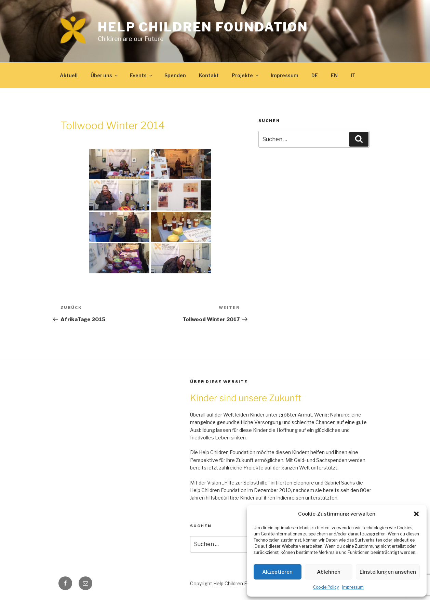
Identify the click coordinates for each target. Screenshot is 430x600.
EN (334, 75)
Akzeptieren (277, 572)
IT (353, 75)
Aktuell (69, 75)
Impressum (353, 587)
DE (314, 75)
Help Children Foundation (203, 27)
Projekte (245, 75)
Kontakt (209, 75)
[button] (416, 513)
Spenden (175, 75)
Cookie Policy (326, 587)
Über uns (105, 75)
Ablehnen (328, 572)
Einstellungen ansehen (388, 572)
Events (141, 75)
